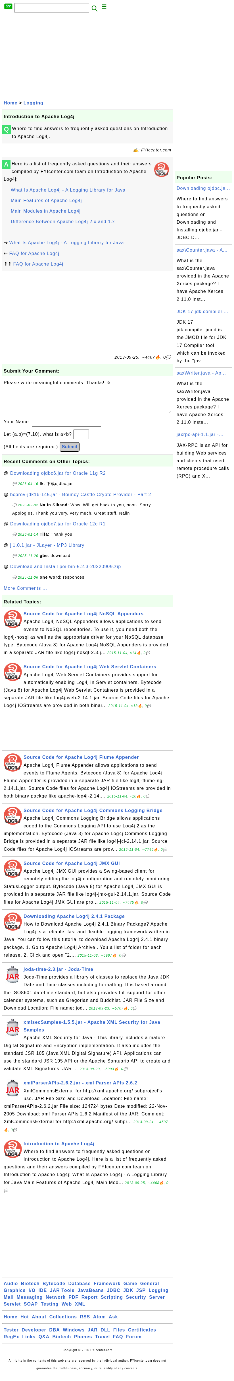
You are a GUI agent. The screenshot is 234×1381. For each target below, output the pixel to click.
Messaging (30, 1302)
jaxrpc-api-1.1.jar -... (200, 434)
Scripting (112, 1302)
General (149, 1289)
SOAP (31, 1309)
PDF (73, 1302)
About (39, 1322)
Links (28, 1342)
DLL (105, 1335)
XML (80, 1309)
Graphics (15, 1296)
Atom (99, 1322)
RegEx (11, 1342)
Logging (33, 102)
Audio (11, 1289)
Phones (83, 1342)
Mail (9, 1302)
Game (130, 1289)
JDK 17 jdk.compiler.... (202, 311)
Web (67, 1309)
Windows (74, 1335)
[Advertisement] (87, 56)
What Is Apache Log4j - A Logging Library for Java (68, 190)
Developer (34, 1335)
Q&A (44, 1342)
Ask (113, 1322)
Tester (11, 1335)
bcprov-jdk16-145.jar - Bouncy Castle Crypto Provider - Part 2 (80, 500)
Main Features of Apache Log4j (46, 200)
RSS (85, 1322)
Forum (134, 1342)
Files (119, 1335)
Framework (107, 1289)
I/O (32, 1296)
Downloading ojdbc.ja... (203, 188)
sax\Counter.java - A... (202, 250)
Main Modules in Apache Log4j (46, 211)
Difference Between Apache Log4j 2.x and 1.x (63, 221)
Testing (50, 1309)
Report (90, 1302)
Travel (102, 1342)
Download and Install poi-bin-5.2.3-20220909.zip (65, 572)
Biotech (30, 1289)
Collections (63, 1322)
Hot (24, 1322)
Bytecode (54, 1289)
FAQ (118, 1342)
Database (79, 1289)
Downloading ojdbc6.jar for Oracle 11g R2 (58, 478)
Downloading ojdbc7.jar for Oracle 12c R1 (58, 529)
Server (157, 1302)
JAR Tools (62, 1296)
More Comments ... (25, 593)
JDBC (113, 1296)
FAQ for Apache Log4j (34, 253)
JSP (141, 1296)
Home (10, 102)
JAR (93, 1335)
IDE (43, 1296)
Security (136, 1302)
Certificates (142, 1335)
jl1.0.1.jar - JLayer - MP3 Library (47, 550)
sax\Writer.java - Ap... (201, 373)
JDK (128, 1296)
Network (56, 1302)
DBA (54, 1335)
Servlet (12, 1309)
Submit (69, 452)
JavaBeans (91, 1296)
